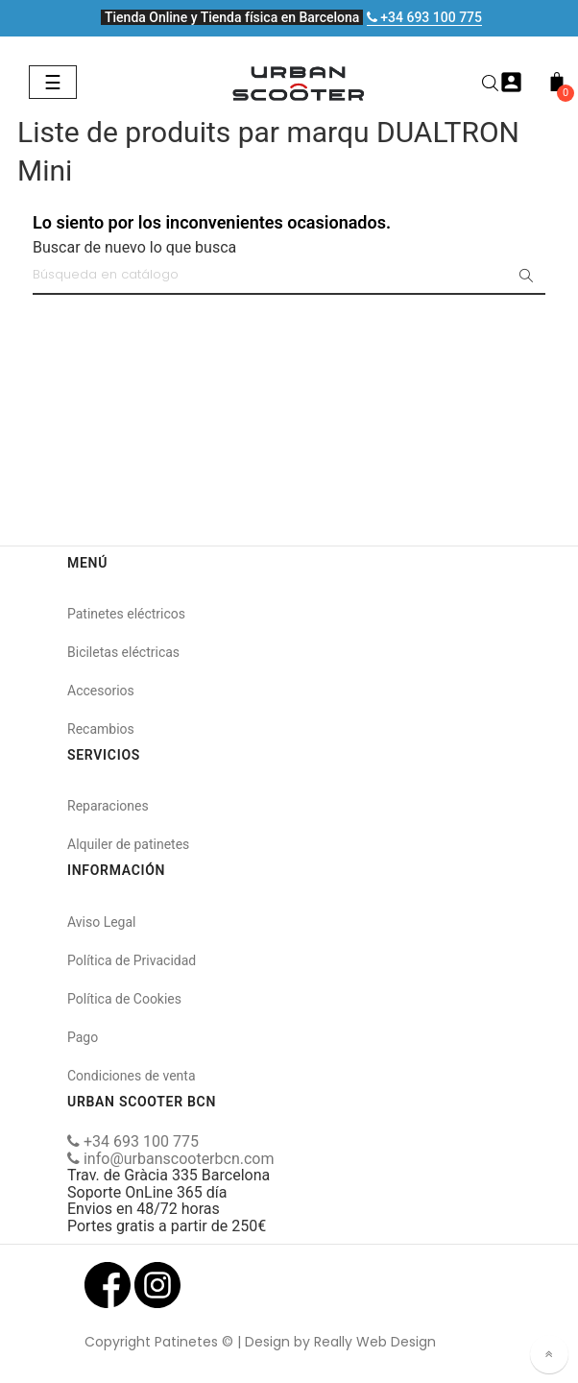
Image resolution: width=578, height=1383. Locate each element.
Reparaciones (108, 805)
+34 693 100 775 (424, 17)
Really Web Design (375, 1341)
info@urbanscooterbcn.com (170, 1159)
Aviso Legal (101, 922)
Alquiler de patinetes (128, 844)
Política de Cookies (124, 999)
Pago (82, 1037)
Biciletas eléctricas (123, 652)
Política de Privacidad (131, 960)
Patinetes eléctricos (126, 613)
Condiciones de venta (131, 1075)
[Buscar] (289, 275)
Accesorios (100, 690)
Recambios (100, 729)
